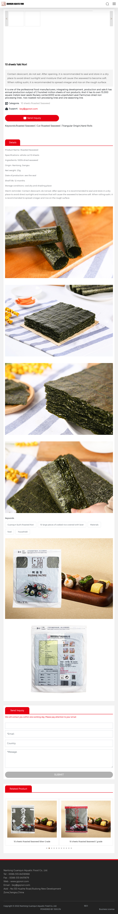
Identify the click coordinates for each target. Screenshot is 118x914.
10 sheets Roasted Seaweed (35, 103)
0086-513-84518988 (19, 874)
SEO (86, 906)
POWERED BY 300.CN (50, 909)
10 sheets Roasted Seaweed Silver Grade (32, 841)
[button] (46, 848)
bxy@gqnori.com (29, 108)
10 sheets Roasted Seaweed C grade (86, 841)
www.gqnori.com (19, 881)
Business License (106, 909)
